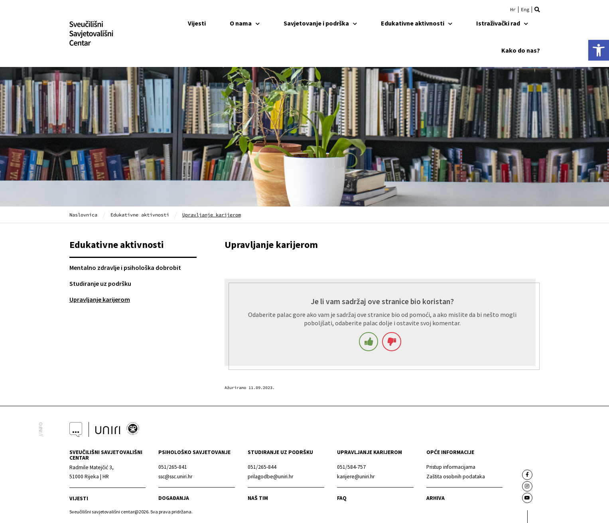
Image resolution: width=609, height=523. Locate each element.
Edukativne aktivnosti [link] (416, 23)
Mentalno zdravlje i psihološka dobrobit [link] (125, 267)
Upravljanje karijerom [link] (99, 299)
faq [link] (342, 498)
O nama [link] (245, 23)
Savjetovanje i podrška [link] (320, 23)
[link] (598, 50)
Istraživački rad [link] (502, 23)
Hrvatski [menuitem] (513, 9)
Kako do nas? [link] (520, 50)
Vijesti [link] (197, 23)
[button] (537, 9)
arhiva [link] (435, 498)
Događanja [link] (173, 498)
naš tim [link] (258, 498)
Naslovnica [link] (83, 215)
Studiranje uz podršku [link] (100, 283)
